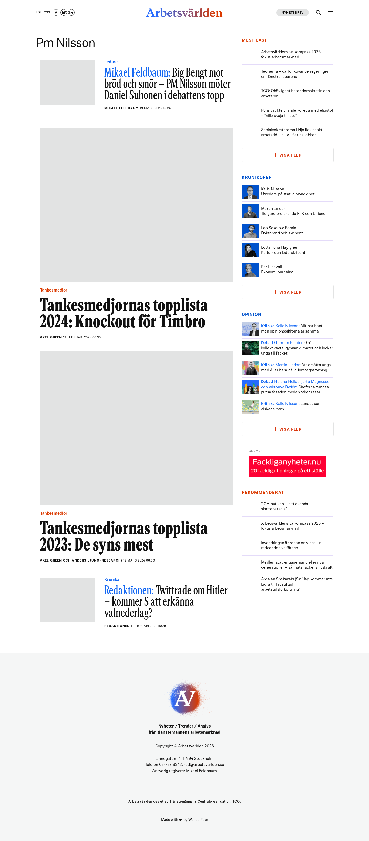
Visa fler (290, 156)
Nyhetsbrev (293, 12)
